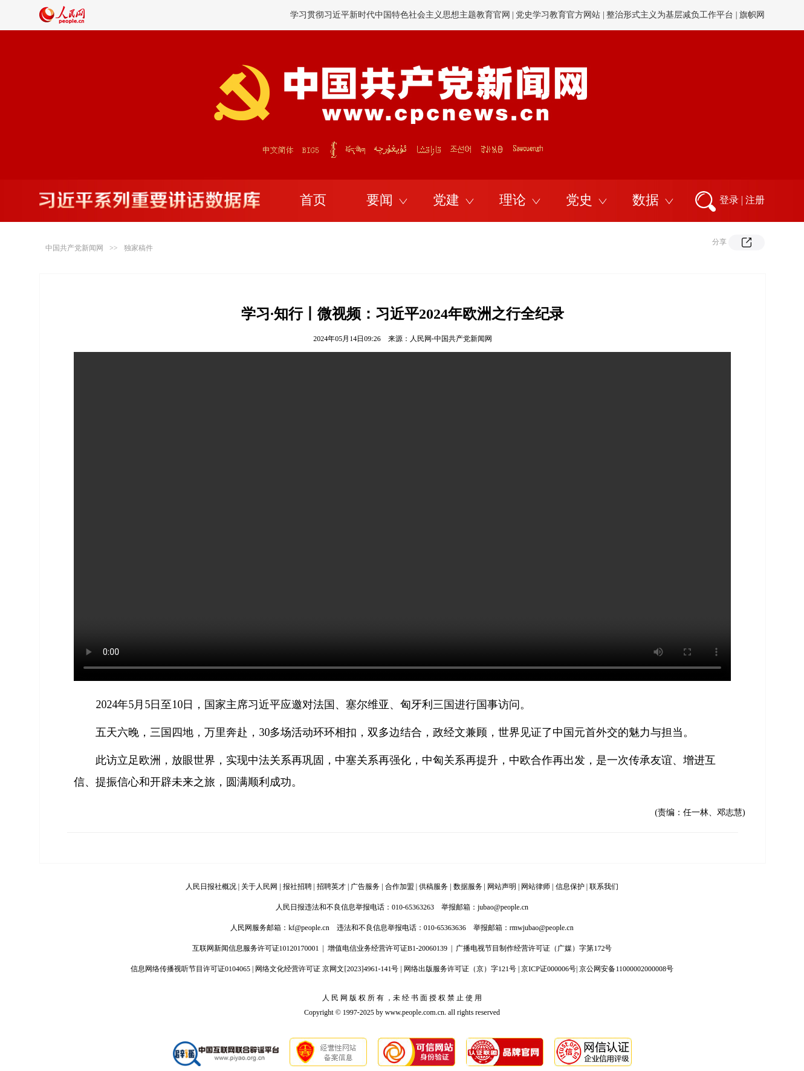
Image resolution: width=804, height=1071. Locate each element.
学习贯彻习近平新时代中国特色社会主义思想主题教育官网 (400, 14)
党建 (446, 199)
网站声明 (501, 886)
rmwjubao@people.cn (542, 927)
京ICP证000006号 (548, 969)
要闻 (379, 199)
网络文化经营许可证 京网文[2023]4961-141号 (326, 969)
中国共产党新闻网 (74, 248)
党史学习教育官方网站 (559, 14)
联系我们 (603, 886)
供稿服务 (433, 886)
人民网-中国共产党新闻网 (451, 338)
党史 (579, 199)
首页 (313, 199)
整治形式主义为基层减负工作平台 (669, 14)
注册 (755, 200)
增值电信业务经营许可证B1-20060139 (387, 948)
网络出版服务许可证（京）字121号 (460, 969)
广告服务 (365, 886)
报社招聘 (297, 886)
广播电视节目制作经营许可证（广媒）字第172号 (534, 948)
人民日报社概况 (211, 886)
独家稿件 (138, 248)
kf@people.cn (308, 927)
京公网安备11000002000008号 (626, 969)
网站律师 (535, 886)
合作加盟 (399, 886)
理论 (512, 199)
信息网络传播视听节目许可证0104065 (190, 969)
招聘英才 (331, 886)
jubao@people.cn (503, 907)
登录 (729, 200)
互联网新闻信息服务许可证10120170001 (255, 948)
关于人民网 (259, 886)
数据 (645, 199)
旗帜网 (752, 14)
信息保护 (570, 886)
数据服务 (467, 886)
